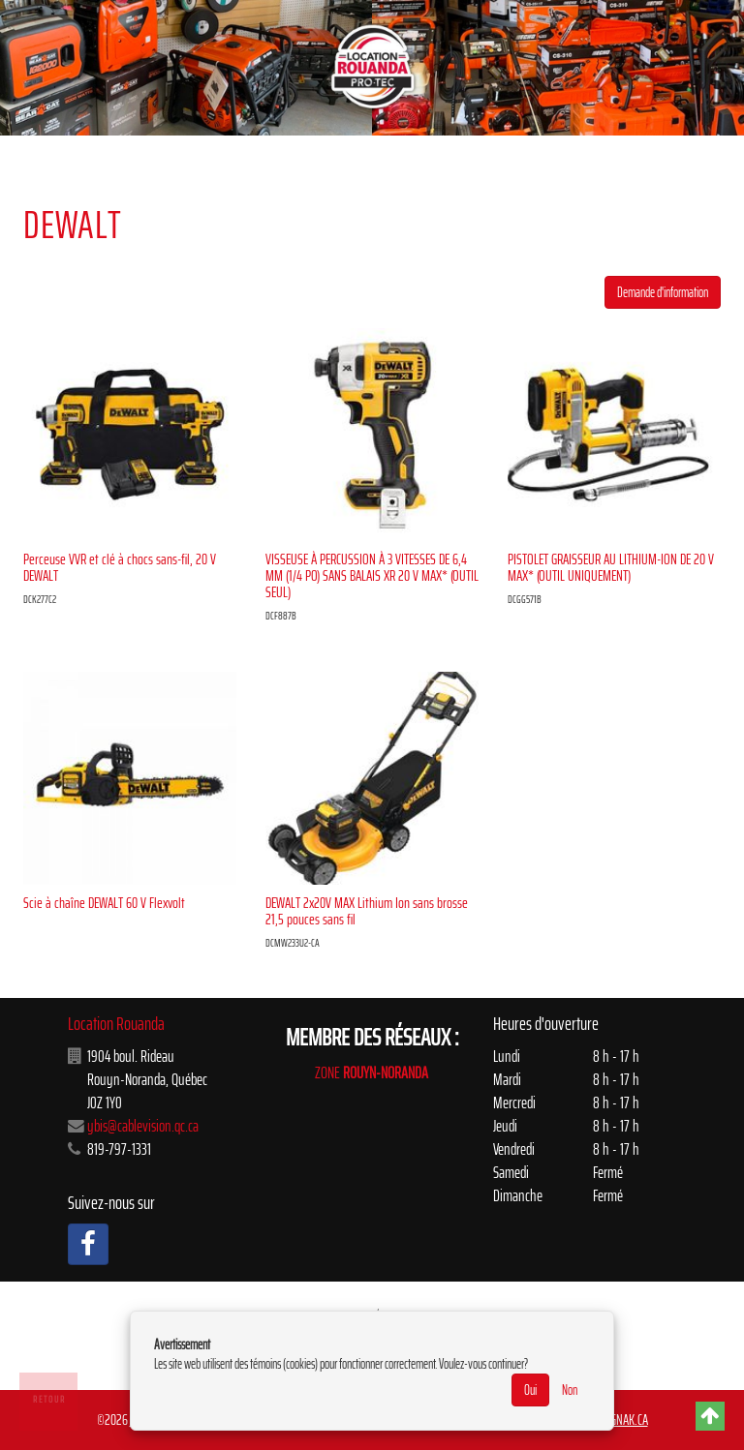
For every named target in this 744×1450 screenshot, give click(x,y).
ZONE (371, 1072)
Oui (530, 1390)
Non (569, 1390)
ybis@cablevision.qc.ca (143, 1125)
